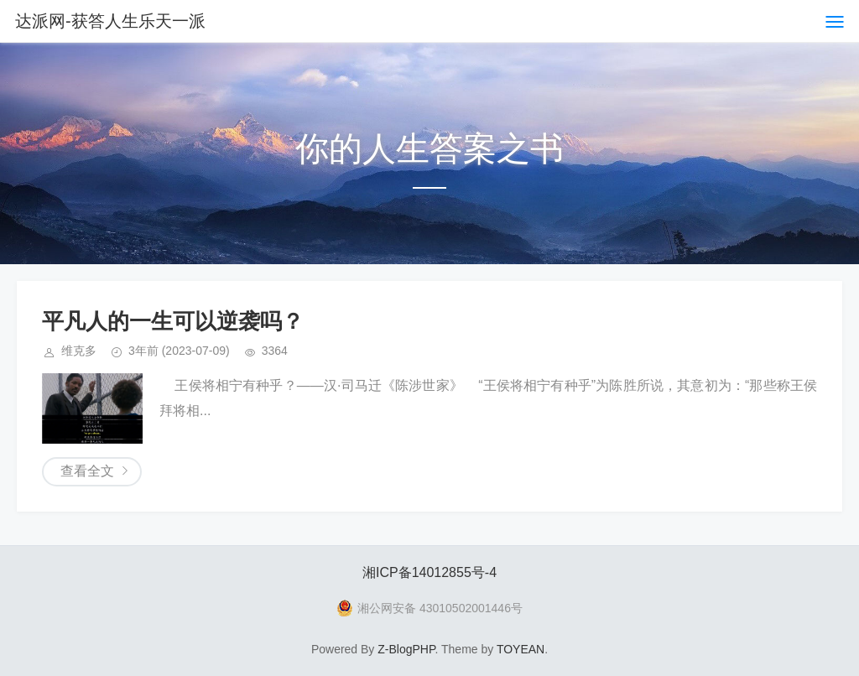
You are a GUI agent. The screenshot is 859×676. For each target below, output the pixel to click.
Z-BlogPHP (406, 649)
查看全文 (87, 471)
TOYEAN (520, 649)
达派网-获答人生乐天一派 (110, 21)
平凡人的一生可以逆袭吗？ (173, 321)
